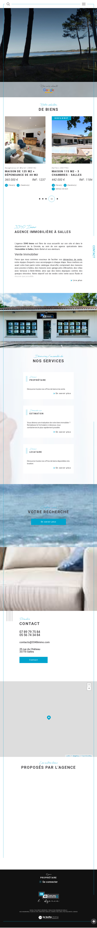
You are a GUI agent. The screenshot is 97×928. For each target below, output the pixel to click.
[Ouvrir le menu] (83, 4)
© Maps (75, 756)
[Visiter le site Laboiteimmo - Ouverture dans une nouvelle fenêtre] (48, 920)
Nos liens (59, 912)
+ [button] (89, 685)
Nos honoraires (24, 912)
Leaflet (68, 756)
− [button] (89, 689)
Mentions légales (44, 912)
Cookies (75, 912)
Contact (93, 251)
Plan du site (34, 912)
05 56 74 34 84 (29, 635)
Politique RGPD (67, 912)
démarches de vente (72, 260)
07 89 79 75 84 (29, 632)
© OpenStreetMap (86, 756)
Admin (53, 912)
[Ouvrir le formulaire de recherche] (8, 4)
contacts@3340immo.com (34, 642)
